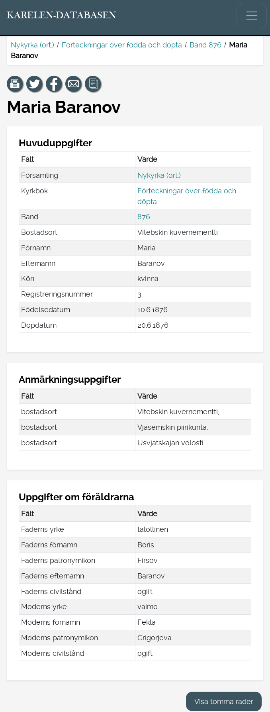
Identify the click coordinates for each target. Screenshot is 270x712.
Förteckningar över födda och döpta (122, 45)
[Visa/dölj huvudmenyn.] (252, 15)
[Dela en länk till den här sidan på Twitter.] (34, 84)
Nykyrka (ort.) (32, 45)
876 (143, 216)
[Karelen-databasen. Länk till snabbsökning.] (61, 15)
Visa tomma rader (223, 701)
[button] (15, 84)
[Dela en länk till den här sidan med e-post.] (73, 84)
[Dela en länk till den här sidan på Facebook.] (54, 84)
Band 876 (205, 45)
